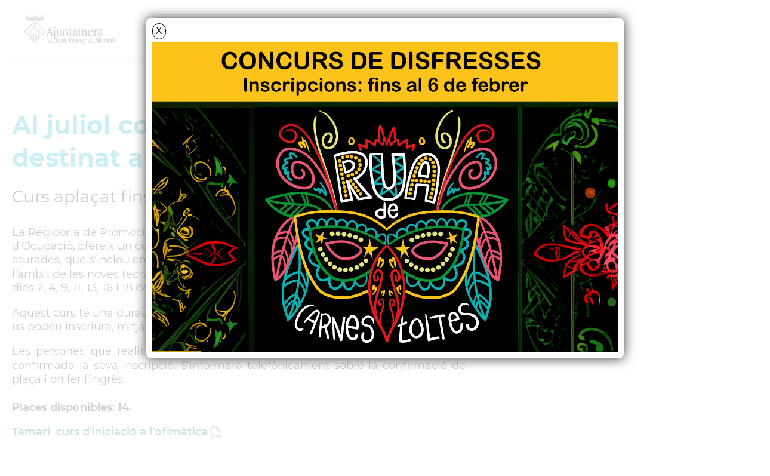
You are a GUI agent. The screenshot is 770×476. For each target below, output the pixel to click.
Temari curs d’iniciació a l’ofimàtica (110, 431)
